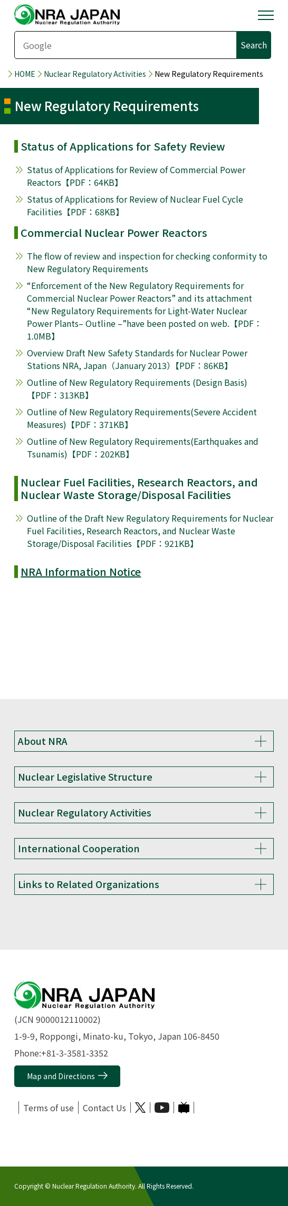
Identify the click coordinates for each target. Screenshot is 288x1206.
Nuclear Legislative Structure (85, 776)
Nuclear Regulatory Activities (95, 73)
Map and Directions (61, 1076)
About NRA (43, 740)
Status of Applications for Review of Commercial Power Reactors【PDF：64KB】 (136, 175)
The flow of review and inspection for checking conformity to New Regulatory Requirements (147, 262)
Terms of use (48, 1107)
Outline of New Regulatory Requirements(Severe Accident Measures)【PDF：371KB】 (142, 418)
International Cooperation (79, 848)
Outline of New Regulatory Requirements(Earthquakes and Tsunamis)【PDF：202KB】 (142, 447)
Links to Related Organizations (88, 884)
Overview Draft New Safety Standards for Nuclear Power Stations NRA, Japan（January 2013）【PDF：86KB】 (137, 359)
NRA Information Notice (81, 571)
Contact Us (104, 1107)
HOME (24, 73)
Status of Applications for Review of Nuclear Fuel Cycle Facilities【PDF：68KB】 (135, 205)
